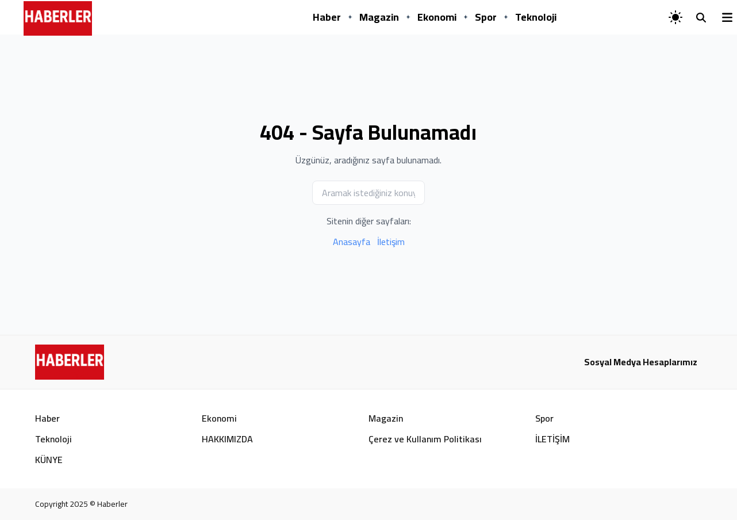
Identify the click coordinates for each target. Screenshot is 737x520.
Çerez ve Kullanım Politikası (425, 439)
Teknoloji (535, 16)
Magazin (379, 16)
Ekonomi (436, 16)
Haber (327, 16)
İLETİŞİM (552, 439)
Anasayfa (351, 241)
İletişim (391, 241)
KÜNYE (49, 460)
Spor (486, 16)
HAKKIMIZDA (227, 439)
